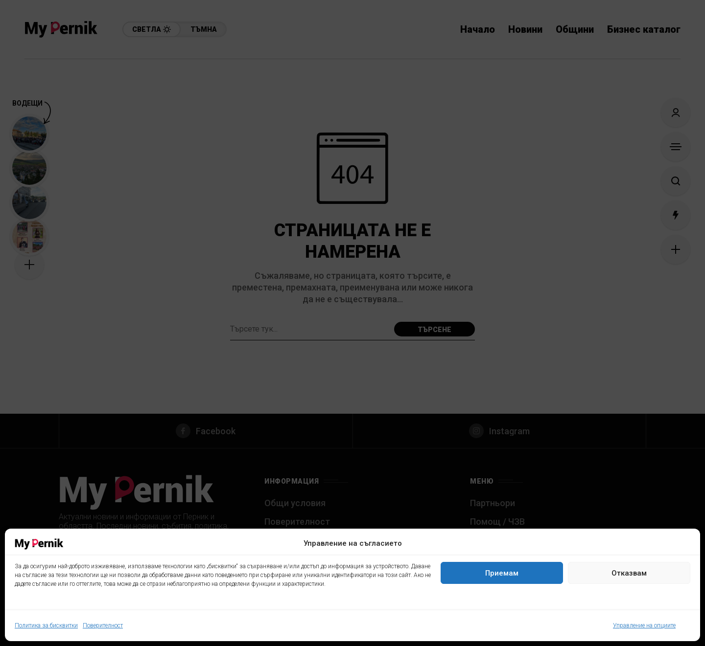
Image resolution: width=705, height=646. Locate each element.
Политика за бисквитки (46, 625)
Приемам (501, 573)
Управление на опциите (644, 625)
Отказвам (629, 573)
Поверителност (103, 625)
